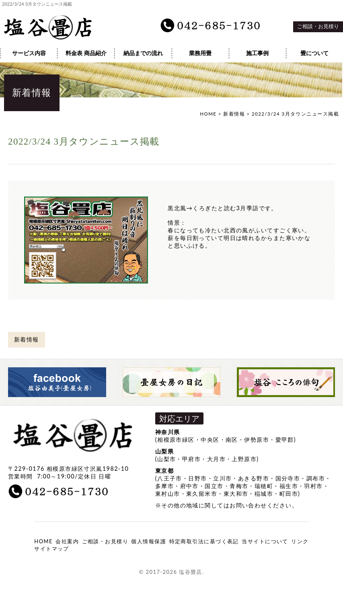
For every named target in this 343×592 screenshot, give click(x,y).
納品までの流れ (143, 53)
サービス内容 (29, 53)
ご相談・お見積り (318, 26)
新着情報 (234, 113)
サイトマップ (51, 548)
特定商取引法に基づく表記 (204, 541)
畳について (314, 53)
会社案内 (67, 541)
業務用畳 (200, 53)
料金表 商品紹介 (86, 53)
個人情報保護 (148, 541)
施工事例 (257, 53)
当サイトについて (265, 541)
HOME (208, 113)
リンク (299, 541)
